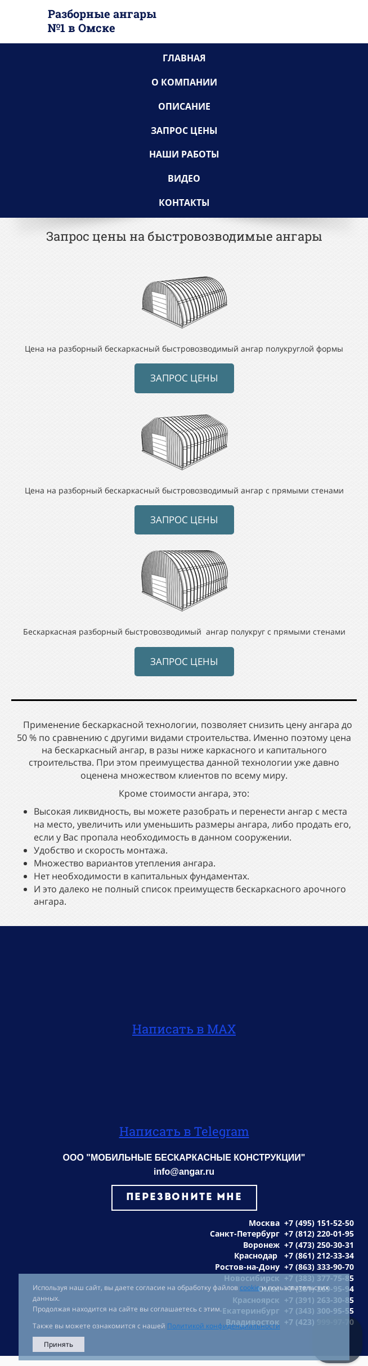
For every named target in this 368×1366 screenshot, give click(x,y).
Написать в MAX (184, 1029)
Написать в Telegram (184, 1131)
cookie (250, 1287)
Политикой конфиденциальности (223, 1326)
